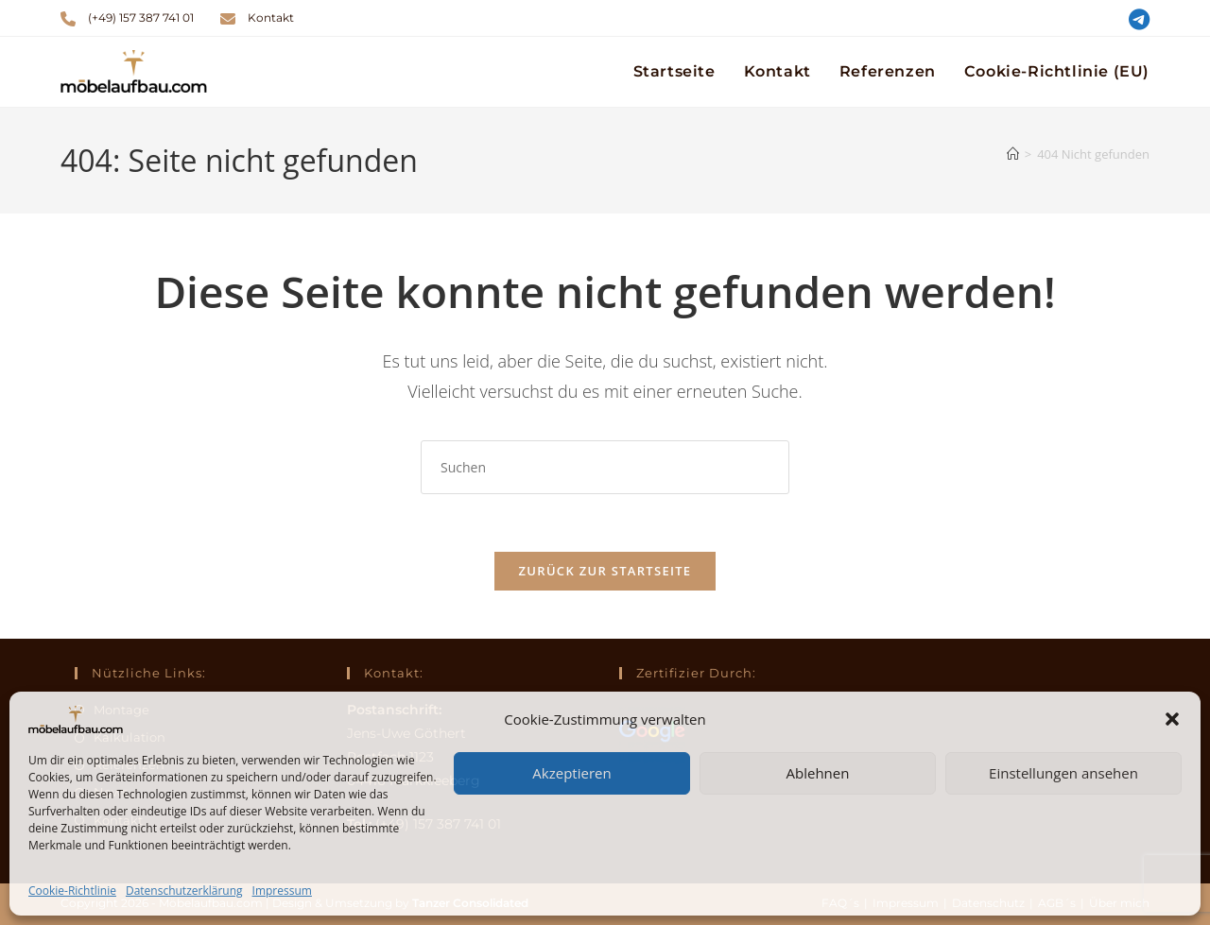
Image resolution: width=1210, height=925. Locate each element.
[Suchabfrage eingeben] (605, 467)
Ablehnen (818, 772)
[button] (1172, 719)
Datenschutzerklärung (184, 890)
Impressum (282, 890)
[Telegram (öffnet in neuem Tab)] (1136, 19)
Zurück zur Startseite (605, 570)
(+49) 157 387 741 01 (141, 17)
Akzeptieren (571, 772)
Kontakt (271, 17)
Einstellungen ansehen (1063, 772)
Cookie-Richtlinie (72, 890)
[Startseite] (1013, 154)
